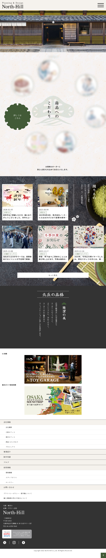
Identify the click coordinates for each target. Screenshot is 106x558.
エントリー (10, 483)
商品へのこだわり (12, 442)
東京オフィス (11, 437)
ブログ (7, 462)
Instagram (14, 542)
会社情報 (7, 422)
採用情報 (7, 468)
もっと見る (53, 275)
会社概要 (9, 427)
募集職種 (9, 473)
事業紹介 (7, 452)
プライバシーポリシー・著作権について (18, 494)
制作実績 (7, 457)
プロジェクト (11, 447)
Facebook (23, 542)
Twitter (4, 542)
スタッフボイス (11, 478)
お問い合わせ (9, 487)
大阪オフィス (11, 432)
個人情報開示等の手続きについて (16, 498)
